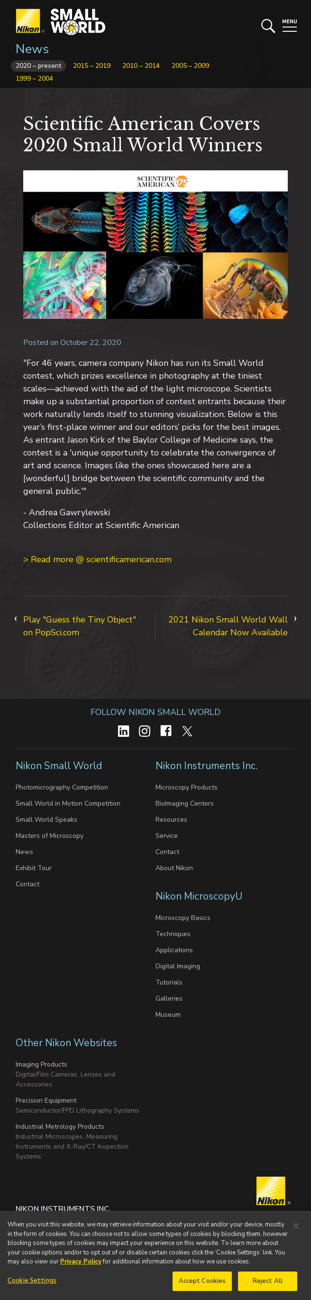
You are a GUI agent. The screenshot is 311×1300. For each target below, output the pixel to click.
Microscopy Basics (183, 917)
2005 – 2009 (190, 65)
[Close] (295, 1228)
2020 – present (38, 65)
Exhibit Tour (34, 868)
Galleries (169, 998)
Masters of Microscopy (49, 835)
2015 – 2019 (91, 65)
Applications (174, 950)
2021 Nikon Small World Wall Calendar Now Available (228, 626)
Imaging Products (41, 1064)
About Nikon (174, 868)
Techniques (173, 933)
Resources (171, 819)
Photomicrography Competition (62, 787)
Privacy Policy (80, 1264)
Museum (168, 1014)
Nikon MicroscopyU (199, 896)
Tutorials (169, 982)
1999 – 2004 (34, 78)
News (32, 49)
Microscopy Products (187, 787)
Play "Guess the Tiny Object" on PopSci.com (79, 626)
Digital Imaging (178, 966)
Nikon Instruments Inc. (208, 765)
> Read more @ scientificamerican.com (97, 559)
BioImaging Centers (185, 803)
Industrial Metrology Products (60, 1126)
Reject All (268, 1284)
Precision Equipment (46, 1100)
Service (167, 835)
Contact (27, 884)
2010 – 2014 (141, 65)
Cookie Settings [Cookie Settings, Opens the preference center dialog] (32, 1283)
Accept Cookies (202, 1284)
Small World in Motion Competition (68, 803)
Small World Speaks (46, 819)
